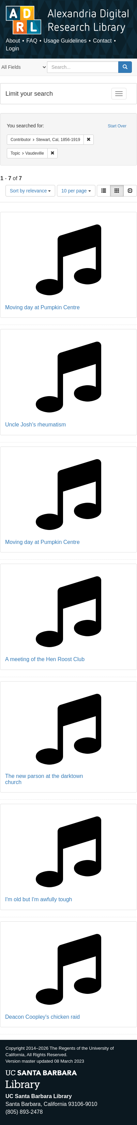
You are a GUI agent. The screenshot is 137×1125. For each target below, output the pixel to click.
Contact (102, 41)
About (13, 41)
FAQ (31, 41)
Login (12, 48)
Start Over (117, 126)
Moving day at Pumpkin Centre (42, 307)
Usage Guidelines (65, 41)
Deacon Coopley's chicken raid (42, 1017)
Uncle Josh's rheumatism (35, 424)
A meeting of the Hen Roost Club (45, 659)
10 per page (76, 190)
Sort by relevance (30, 190)
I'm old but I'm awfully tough (38, 899)
